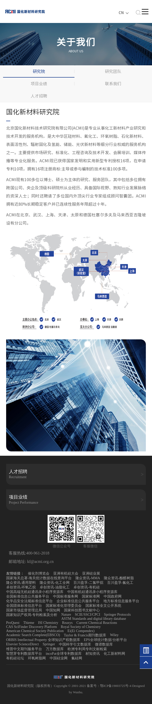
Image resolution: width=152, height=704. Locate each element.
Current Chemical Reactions (97, 623)
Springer (49, 644)
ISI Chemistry (48, 623)
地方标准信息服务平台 (121, 601)
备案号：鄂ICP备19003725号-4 (109, 686)
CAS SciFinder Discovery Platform (31, 627)
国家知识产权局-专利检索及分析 (32, 615)
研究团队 (113, 71)
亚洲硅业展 (91, 573)
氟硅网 (76, 658)
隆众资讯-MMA (87, 578)
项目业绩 (39, 84)
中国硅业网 (59, 658)
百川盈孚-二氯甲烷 (88, 583)
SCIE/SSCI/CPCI (87, 614)
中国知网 (53, 610)
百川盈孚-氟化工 (120, 583)
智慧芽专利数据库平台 (24, 654)
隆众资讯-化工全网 (55, 583)
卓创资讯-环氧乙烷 (21, 587)
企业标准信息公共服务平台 (78, 601)
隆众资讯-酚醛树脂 (119, 578)
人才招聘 (39, 96)
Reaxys (67, 623)
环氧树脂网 (37, 658)
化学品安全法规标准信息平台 (29, 601)
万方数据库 (55, 649)
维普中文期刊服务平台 (24, 649)
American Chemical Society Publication (35, 631)
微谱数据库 (104, 644)
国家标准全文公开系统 (103, 606)
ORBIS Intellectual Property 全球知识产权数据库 (43, 640)
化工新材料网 (114, 654)
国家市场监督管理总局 (24, 610)
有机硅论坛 (15, 658)
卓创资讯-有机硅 (86, 587)
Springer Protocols (117, 614)
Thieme (28, 623)
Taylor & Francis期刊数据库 (85, 635)
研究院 (39, 71)
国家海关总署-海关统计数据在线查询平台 (39, 578)
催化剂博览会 (38, 573)
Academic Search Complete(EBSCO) (33, 635)
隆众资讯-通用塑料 (21, 583)
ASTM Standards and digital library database (93, 619)
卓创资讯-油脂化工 (55, 587)
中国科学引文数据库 (75, 644)
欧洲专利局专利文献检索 (87, 649)
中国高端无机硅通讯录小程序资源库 (34, 592)
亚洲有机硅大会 (65, 573)
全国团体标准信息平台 (24, 606)
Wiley (114, 635)
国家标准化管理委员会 (64, 606)
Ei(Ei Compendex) (81, 631)
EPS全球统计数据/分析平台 (105, 640)
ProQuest (12, 623)
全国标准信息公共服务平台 (27, 596)
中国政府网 (113, 596)
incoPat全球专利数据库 (64, 654)
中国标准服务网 (65, 596)
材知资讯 (92, 654)
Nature (66, 614)
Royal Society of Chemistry (81, 627)
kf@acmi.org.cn (39, 561)
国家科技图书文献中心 (82, 610)
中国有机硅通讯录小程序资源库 (92, 592)
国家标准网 (91, 596)
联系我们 (113, 84)
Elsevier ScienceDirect (22, 644)
